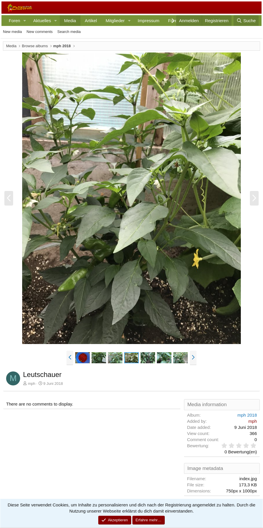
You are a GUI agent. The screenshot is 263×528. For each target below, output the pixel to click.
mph (31, 383)
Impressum (148, 20)
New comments (40, 31)
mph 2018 (247, 415)
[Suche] (246, 20)
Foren (14, 20)
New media (12, 31)
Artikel (91, 20)
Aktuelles (42, 20)
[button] (25, 20)
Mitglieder (115, 20)
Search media (69, 31)
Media (70, 20)
